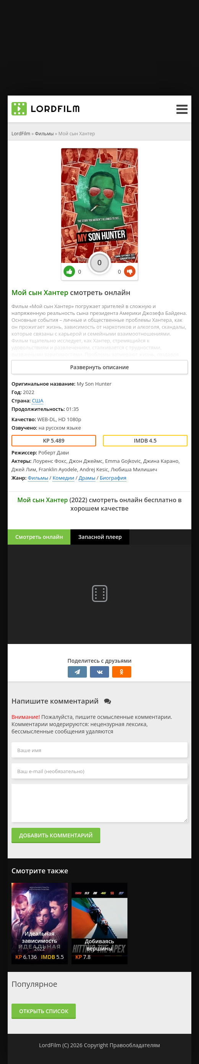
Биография (113, 477)
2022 (78, 500)
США (37, 400)
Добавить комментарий (56, 835)
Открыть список (43, 1011)
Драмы (87, 477)
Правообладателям (134, 1045)
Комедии (63, 477)
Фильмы (44, 133)
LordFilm (20, 133)
